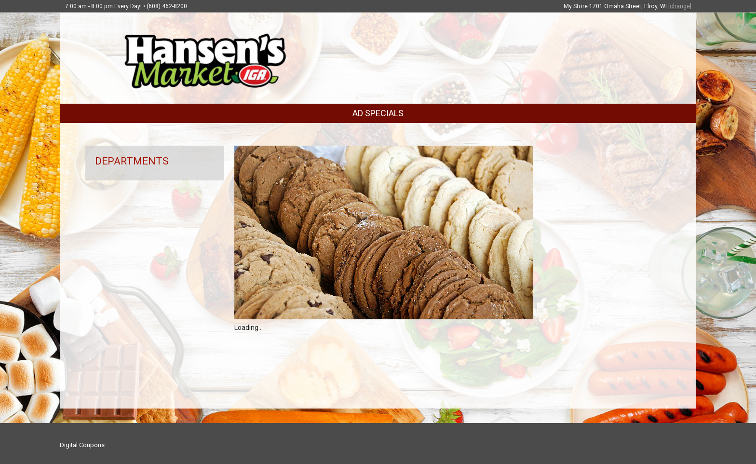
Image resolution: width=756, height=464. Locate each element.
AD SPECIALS (378, 113)
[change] (679, 6)
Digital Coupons (82, 445)
